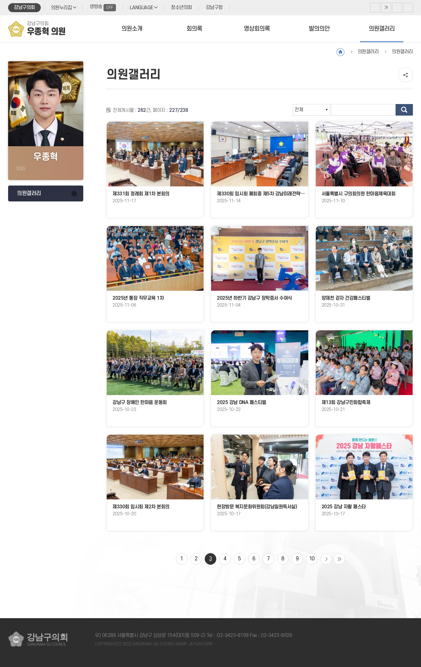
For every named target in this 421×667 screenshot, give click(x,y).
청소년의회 (181, 7)
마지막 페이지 (339, 559)
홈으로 (340, 52)
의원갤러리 (382, 28)
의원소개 (131, 28)
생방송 (103, 7)
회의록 (194, 28)
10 (312, 559)
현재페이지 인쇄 (408, 7)
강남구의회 (24, 7)
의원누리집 (61, 7)
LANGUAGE (141, 7)
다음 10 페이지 (326, 559)
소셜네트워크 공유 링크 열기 (405, 75)
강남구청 (214, 7)
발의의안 (319, 28)
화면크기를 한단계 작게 (397, 7)
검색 (404, 110)
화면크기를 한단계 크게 (375, 7)
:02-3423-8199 (232, 635)
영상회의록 (257, 28)
